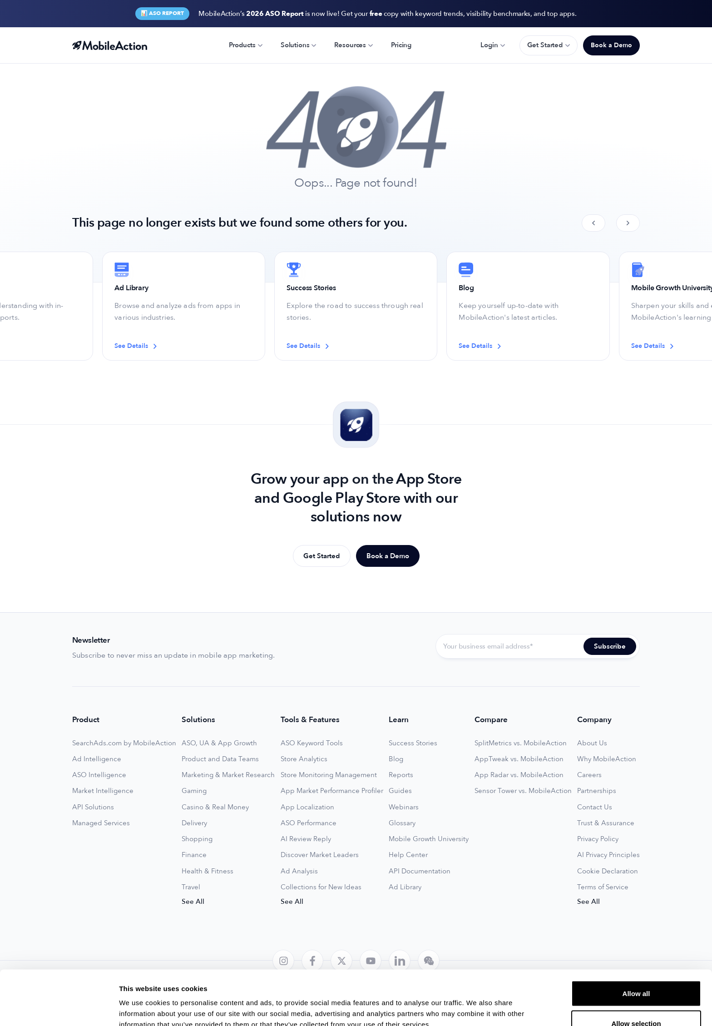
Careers (589, 775)
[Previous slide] (593, 223)
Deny (636, 1002)
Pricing (401, 45)
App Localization (307, 807)
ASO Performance (308, 823)
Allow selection (636, 972)
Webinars (404, 807)
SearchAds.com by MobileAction (124, 743)
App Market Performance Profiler (332, 791)
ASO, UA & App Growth (219, 743)
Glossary (402, 823)
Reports (401, 775)
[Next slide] (628, 223)
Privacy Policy (597, 839)
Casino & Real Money (215, 807)
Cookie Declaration (607, 871)
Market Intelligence (103, 791)
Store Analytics (304, 759)
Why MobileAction (606, 759)
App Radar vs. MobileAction (519, 775)
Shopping (197, 839)
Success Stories (413, 743)
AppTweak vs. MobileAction (519, 759)
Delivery (194, 823)
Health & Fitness (207, 871)
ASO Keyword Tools (312, 743)
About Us (592, 743)
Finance (194, 855)
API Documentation (419, 871)
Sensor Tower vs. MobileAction (523, 791)
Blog (396, 759)
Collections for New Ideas (321, 887)
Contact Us (594, 807)
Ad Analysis (299, 871)
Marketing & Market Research (228, 775)
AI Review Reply (306, 839)
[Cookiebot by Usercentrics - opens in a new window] (59, 1008)
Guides (400, 791)
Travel (191, 887)
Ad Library (405, 887)
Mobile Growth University (429, 839)
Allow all (636, 942)
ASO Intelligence (99, 775)
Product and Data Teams (220, 759)
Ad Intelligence (96, 759)
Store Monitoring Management (329, 775)
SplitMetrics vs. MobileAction (521, 743)
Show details (476, 1002)
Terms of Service (602, 887)
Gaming (194, 791)
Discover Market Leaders (320, 855)
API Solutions (93, 807)
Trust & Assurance (605, 823)
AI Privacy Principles (608, 855)
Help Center (408, 855)
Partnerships (596, 791)
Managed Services (101, 823)
